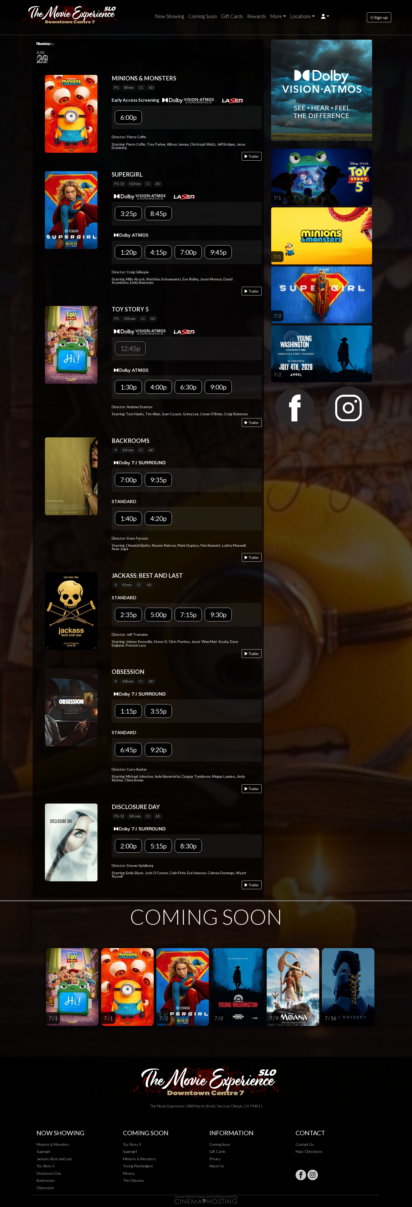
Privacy (215, 1159)
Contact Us (305, 1144)
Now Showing (169, 16)
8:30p (188, 846)
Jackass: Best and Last (54, 1159)
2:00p (128, 846)
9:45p (218, 252)
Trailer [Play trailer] (252, 156)
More (276, 16)
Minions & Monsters (53, 1144)
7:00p (188, 252)
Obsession (45, 1187)
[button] (325, 16)
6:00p (128, 117)
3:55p (158, 711)
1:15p (128, 711)
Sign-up (379, 17)
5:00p (158, 614)
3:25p (128, 213)
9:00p (218, 387)
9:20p (158, 750)
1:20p (128, 252)
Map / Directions (309, 1151)
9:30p (218, 614)
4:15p (158, 252)
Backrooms (46, 1180)
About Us (216, 1166)
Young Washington (138, 1166)
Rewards (256, 16)
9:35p (158, 480)
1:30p (128, 387)
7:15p (188, 614)
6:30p (188, 387)
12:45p (130, 348)
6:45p (128, 750)
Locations (300, 16)
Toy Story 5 (46, 1166)
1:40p (128, 518)
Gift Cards (232, 16)
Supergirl (43, 1151)
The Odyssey (133, 1180)
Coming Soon (202, 16)
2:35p (128, 614)
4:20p (158, 518)
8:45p (158, 213)
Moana (128, 1173)
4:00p (158, 387)
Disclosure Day (49, 1173)
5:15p (158, 846)
